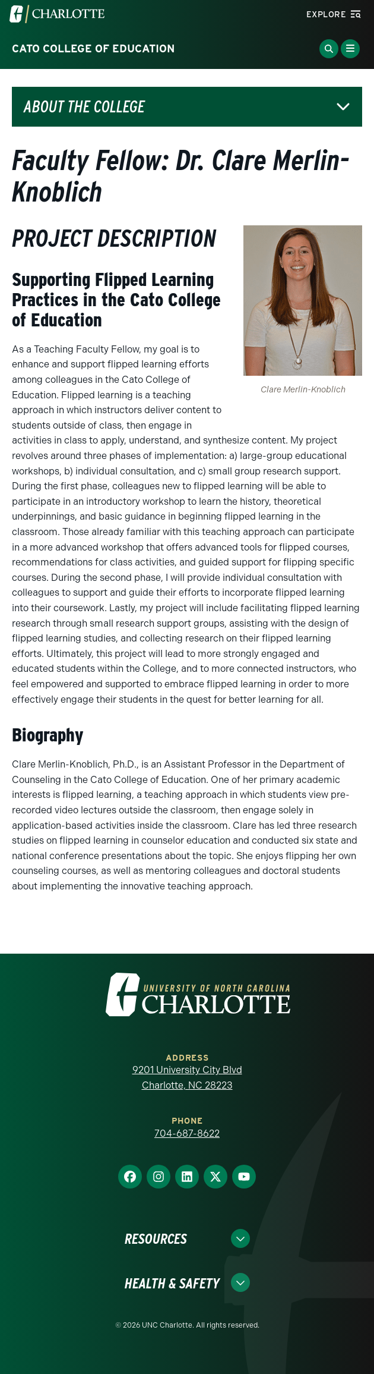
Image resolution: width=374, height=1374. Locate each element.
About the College (84, 107)
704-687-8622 (187, 1133)
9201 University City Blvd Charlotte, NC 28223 (187, 1077)
